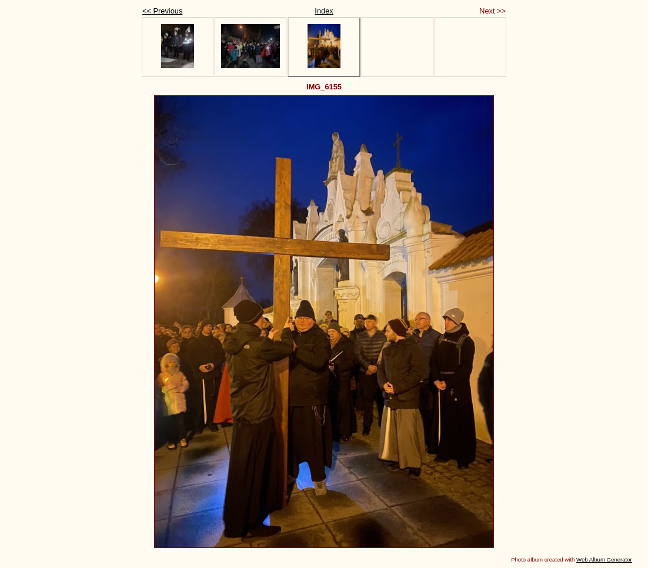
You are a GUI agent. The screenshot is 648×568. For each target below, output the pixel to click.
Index (324, 10)
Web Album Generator (604, 559)
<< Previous (162, 10)
